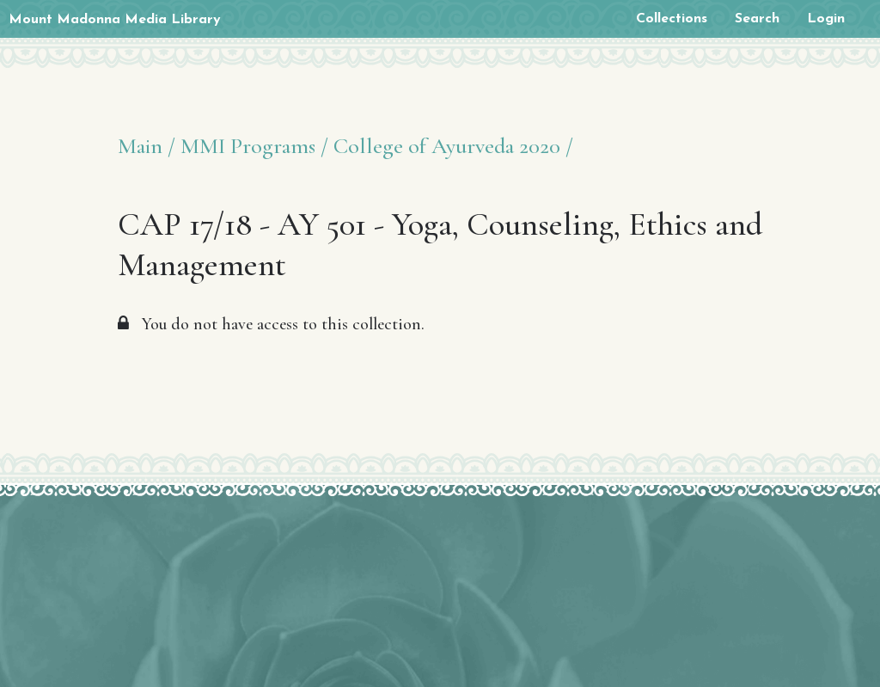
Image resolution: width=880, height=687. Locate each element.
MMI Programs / (254, 145)
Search (757, 19)
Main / (146, 145)
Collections (671, 19)
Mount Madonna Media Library (115, 20)
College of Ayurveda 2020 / (453, 145)
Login (826, 19)
